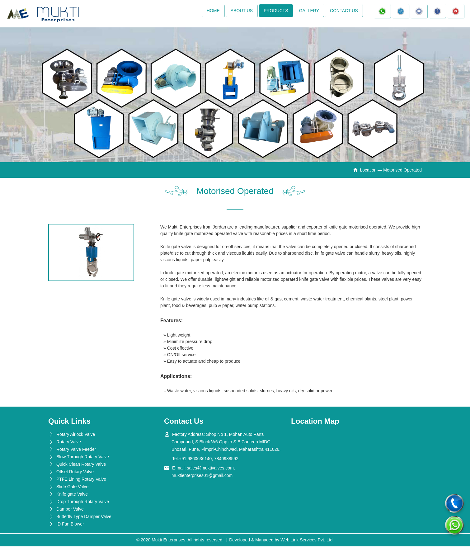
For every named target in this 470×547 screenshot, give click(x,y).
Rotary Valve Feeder (76, 449)
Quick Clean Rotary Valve (81, 464)
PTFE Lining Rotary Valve (81, 479)
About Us (241, 10)
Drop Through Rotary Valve (82, 502)
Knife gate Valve (72, 494)
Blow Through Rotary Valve (82, 457)
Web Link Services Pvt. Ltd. (307, 540)
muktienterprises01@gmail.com (202, 476)
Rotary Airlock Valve (75, 434)
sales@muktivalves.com (210, 468)
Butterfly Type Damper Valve (83, 517)
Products (275, 10)
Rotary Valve (68, 442)
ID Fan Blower (70, 524)
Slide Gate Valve (72, 487)
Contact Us (344, 10)
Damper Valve (70, 509)
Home (212, 10)
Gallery (308, 10)
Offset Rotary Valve (75, 472)
